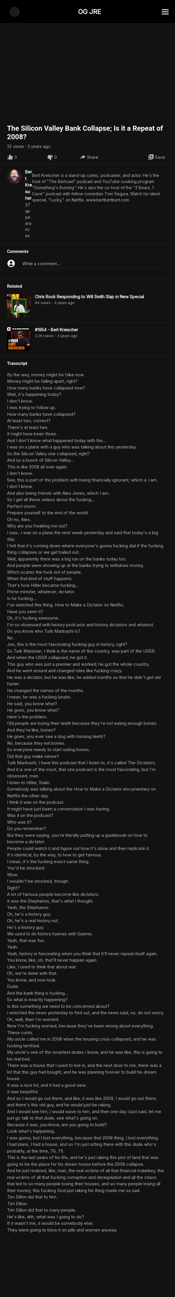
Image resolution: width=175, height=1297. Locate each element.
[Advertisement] (87, 1284)
